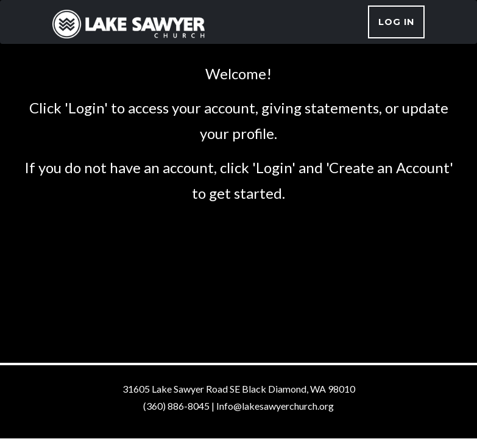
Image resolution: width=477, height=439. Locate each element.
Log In (396, 21)
